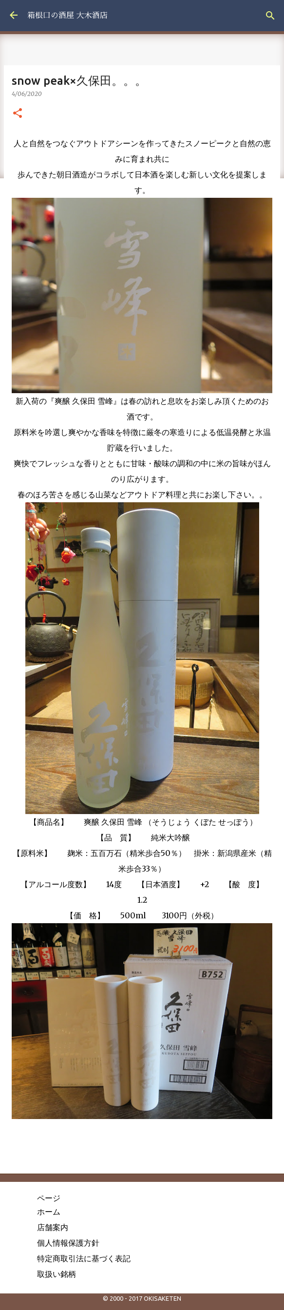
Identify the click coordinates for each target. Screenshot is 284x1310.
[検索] (270, 15)
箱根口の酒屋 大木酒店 (67, 15)
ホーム (48, 1211)
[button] (17, 113)
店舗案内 (52, 1227)
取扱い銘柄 (56, 1274)
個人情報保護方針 (68, 1243)
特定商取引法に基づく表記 (84, 1258)
